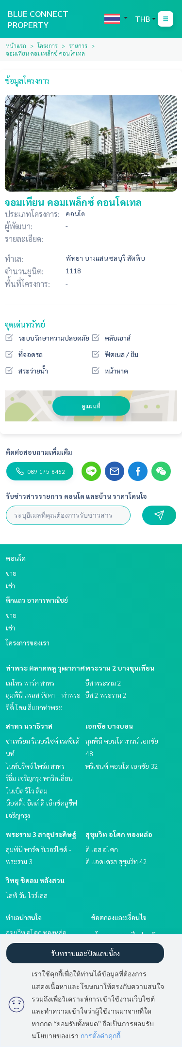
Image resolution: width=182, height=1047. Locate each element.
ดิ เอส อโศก (101, 849)
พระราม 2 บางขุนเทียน (119, 667)
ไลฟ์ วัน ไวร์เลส (27, 895)
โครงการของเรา (28, 642)
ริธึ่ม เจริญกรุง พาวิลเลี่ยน (39, 778)
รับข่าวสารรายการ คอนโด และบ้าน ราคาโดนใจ (76, 496)
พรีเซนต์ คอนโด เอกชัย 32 (121, 766)
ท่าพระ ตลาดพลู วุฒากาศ (45, 667)
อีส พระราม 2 (103, 682)
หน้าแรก (16, 45)
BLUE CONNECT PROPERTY (38, 19)
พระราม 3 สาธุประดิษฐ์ (41, 834)
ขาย (11, 572)
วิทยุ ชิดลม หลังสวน (35, 880)
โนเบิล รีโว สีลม (27, 790)
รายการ (78, 45)
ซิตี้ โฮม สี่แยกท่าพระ (34, 707)
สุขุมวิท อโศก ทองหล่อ (118, 834)
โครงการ (47, 45)
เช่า (10, 585)
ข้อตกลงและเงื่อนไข (119, 917)
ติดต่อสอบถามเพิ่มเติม (39, 452)
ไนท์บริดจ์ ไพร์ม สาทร (35, 766)
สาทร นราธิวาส (29, 725)
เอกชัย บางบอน (109, 725)
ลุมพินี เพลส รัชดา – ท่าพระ (43, 694)
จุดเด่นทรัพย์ (25, 324)
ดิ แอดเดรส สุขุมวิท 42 (116, 861)
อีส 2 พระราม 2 (106, 694)
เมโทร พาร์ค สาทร (30, 682)
